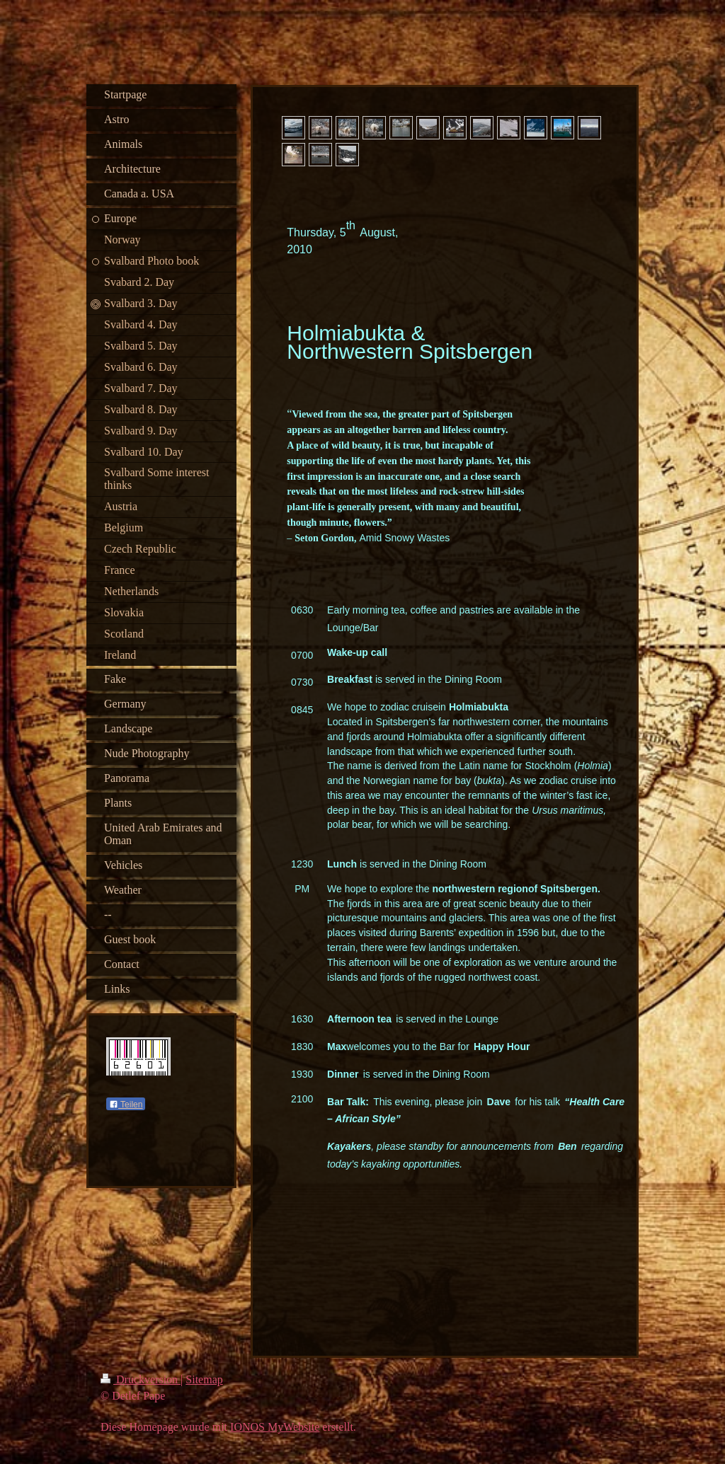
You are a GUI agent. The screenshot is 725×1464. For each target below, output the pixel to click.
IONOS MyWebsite (274, 1427)
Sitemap (203, 1379)
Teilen (125, 1104)
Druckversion (141, 1379)
